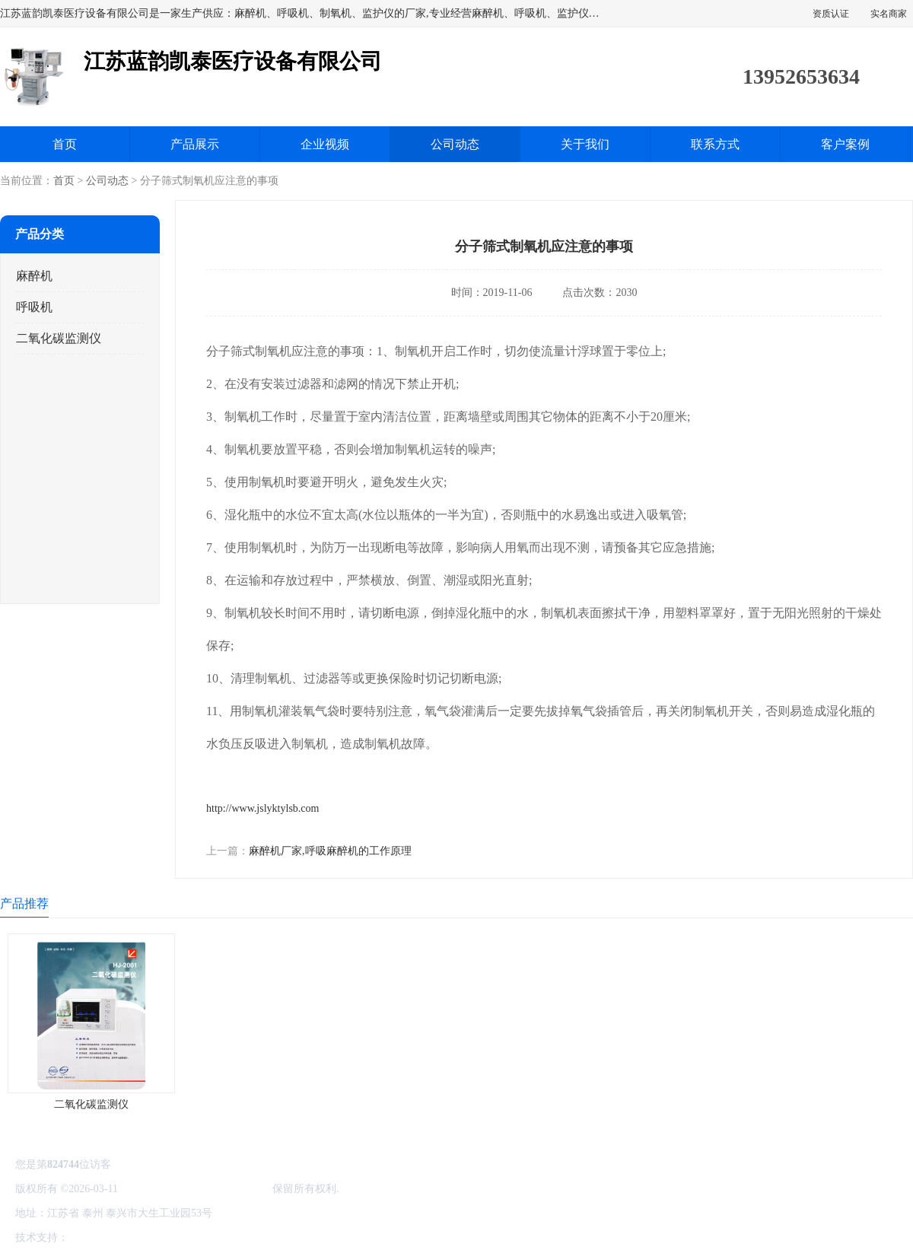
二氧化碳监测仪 (58, 338)
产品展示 (194, 144)
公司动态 (455, 144)
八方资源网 (98, 1237)
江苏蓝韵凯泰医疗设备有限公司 (194, 1188)
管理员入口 (199, 1237)
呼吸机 (34, 307)
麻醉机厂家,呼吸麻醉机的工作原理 (330, 851)
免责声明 (148, 1237)
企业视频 (325, 144)
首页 (64, 144)
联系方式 (715, 144)
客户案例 (845, 144)
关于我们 (585, 144)
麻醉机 (34, 275)
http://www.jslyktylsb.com (262, 808)
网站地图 (249, 1237)
